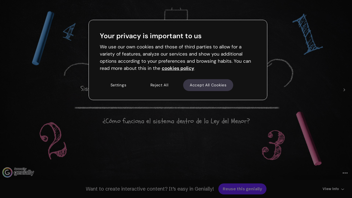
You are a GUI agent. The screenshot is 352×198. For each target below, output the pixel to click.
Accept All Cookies (208, 84)
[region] (178, 60)
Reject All (159, 84)
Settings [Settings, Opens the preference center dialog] (119, 84)
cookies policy (178, 68)
